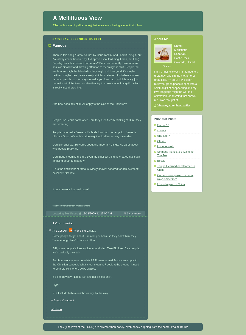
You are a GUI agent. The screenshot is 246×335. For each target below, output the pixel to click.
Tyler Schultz (81, 230)
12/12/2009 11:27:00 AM (97, 213)
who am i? (163, 135)
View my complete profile (173, 105)
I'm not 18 (163, 125)
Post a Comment (64, 300)
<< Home (56, 309)
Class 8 (161, 141)
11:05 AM (61, 230)
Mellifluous (180, 49)
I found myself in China (171, 184)
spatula (161, 130)
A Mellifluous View (77, 18)
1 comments (134, 213)
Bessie (161, 160)
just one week (165, 146)
